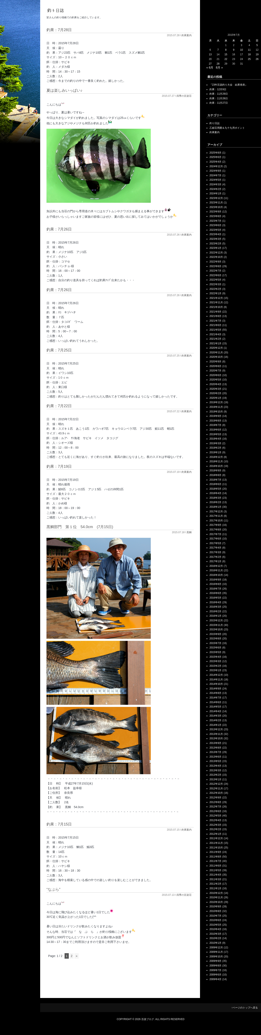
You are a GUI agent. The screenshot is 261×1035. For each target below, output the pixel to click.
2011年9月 (215, 852)
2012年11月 (216, 788)
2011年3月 (215, 879)
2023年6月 (215, 225)
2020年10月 (216, 356)
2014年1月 (215, 725)
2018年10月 (216, 466)
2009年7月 (215, 970)
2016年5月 (215, 597)
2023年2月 (215, 243)
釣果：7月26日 (59, 229)
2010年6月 (215, 920)
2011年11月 (216, 843)
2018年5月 (215, 488)
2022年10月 (216, 257)
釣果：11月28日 (218, 98)
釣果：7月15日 (59, 824)
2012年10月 (216, 792)
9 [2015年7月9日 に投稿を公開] (234, 49)
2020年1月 (215, 397)
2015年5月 (215, 652)
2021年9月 (215, 311)
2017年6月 (215, 538)
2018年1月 (215, 506)
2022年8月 (215, 266)
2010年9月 (215, 906)
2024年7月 (215, 175)
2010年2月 (215, 938)
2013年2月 (215, 774)
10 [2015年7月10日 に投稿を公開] (241, 49)
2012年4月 (215, 820)
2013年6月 (215, 756)
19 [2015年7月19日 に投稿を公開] (257, 54)
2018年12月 (216, 457)
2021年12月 (216, 298)
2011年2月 (215, 883)
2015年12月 (216, 620)
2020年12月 (216, 347)
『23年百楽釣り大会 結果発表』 (228, 84)
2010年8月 (215, 911)
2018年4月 (215, 493)
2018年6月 (215, 484)
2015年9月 (215, 634)
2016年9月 (215, 579)
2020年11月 (216, 352)
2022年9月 (215, 261)
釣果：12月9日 (217, 89)
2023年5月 (215, 229)
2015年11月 (216, 625)
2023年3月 (215, 238)
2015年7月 (215, 643)
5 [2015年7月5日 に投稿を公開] (257, 45)
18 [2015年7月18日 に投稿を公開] (249, 54)
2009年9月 (215, 960)
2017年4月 (215, 547)
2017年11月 (216, 515)
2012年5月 (215, 815)
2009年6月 (215, 974)
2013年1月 (215, 779)
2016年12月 (216, 566)
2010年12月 (216, 893)
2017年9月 (215, 524)
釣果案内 (187, 35)
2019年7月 (215, 425)
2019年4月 (215, 438)
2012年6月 (215, 811)
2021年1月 (215, 343)
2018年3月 (215, 497)
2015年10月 (216, 629)
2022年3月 (215, 284)
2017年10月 (216, 520)
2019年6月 (215, 429)
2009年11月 (216, 951)
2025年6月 (215, 157)
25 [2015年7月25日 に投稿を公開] (249, 59)
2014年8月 (215, 693)
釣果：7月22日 (59, 406)
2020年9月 (215, 361)
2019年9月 (215, 416)
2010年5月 (215, 924)
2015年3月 (215, 661)
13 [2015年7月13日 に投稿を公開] (210, 54)
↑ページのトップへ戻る (244, 1007)
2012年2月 (215, 829)
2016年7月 (215, 588)
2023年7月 (215, 220)
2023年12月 (216, 198)
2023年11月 (216, 202)
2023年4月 (215, 234)
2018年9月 (215, 470)
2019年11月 (216, 407)
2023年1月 (215, 247)
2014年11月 (216, 679)
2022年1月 (215, 293)
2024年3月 (215, 184)
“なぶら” (53, 889)
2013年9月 (215, 743)
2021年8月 (215, 316)
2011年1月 (215, 888)
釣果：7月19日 (59, 466)
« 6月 (209, 67)
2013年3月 (215, 770)
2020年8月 (215, 366)
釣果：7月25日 (59, 350)
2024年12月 (216, 166)
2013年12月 (216, 729)
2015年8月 (215, 638)
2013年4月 (215, 765)
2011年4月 (215, 874)
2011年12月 (216, 838)
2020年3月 (215, 388)
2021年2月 (215, 338)
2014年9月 (215, 688)
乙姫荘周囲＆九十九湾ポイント (227, 127)
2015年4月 (215, 656)
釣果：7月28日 (59, 30)
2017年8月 (215, 529)
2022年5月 (215, 279)
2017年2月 (215, 556)
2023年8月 (215, 216)
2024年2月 (215, 189)
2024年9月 (215, 170)
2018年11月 (216, 461)
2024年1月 (215, 193)
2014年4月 (215, 711)
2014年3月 (215, 715)
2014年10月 (216, 683)
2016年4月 (215, 602)
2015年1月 (215, 670)
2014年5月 (215, 706)
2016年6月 (215, 593)
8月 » (219, 67)
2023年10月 (216, 207)
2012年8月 (215, 802)
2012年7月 (215, 806)
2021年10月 (216, 307)
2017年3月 (215, 552)
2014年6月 (215, 702)
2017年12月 (216, 511)
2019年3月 (215, 443)
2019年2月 (215, 447)
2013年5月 (215, 761)
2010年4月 (215, 929)
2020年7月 (215, 370)
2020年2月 (215, 393)
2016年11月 (216, 570)
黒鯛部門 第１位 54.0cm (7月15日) (79, 527)
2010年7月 (215, 915)
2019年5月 (215, 434)
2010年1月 (215, 942)
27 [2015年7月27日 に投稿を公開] (210, 63)
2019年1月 (215, 452)
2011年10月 (216, 847)
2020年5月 (215, 379)
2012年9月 (215, 797)
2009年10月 (216, 956)
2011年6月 (215, 865)
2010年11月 (216, 897)
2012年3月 (215, 824)
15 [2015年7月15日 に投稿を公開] (225, 54)
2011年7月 (215, 861)
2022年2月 (215, 289)
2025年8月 (215, 152)
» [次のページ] (76, 956)
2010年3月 (215, 933)
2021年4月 (215, 334)
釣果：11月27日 (218, 102)
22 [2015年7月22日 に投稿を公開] (225, 59)
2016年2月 (215, 611)
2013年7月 (215, 752)
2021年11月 (216, 302)
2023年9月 (215, 211)
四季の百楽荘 (184, 95)
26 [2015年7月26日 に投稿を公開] (257, 59)
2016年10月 (216, 575)
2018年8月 (215, 475)
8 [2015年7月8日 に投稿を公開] (226, 49)
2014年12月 (216, 674)
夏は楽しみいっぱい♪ (64, 90)
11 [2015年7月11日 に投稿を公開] (249, 49)
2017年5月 (215, 543)
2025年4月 (215, 161)
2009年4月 (215, 979)
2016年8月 (215, 584)
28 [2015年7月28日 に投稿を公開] (218, 63)
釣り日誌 (214, 123)
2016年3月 (215, 606)
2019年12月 (216, 402)
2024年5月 (215, 179)
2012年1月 (215, 833)
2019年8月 (215, 420)
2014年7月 (215, 697)
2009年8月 (215, 965)
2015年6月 (215, 647)
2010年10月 (216, 902)
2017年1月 (215, 561)
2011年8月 (215, 856)
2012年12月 (216, 783)
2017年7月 (215, 534)
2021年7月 (215, 320)
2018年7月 (215, 479)
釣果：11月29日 (218, 93)
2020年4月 (215, 384)
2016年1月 (215, 615)
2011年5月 (215, 870)
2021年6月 (215, 325)
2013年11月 (216, 734)
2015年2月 (215, 665)
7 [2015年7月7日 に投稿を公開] (218, 49)
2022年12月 (216, 252)
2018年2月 (215, 502)
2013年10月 (216, 738)
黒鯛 (189, 532)
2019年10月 (216, 411)
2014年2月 (215, 720)
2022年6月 (215, 275)
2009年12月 (216, 947)
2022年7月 (215, 270)
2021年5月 (215, 329)
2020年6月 (215, 375)
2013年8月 (215, 747)
